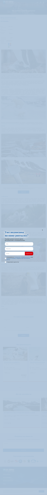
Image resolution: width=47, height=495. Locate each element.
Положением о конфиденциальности (22, 257)
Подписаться (29, 253)
